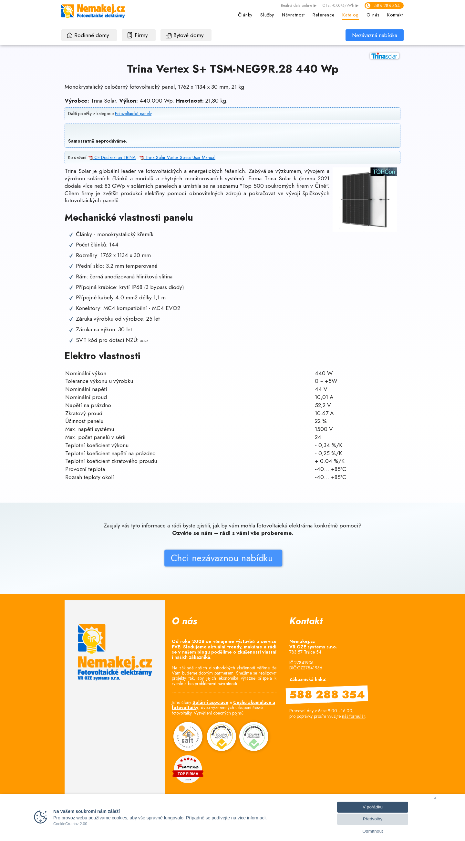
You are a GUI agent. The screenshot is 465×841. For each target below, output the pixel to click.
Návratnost (293, 15)
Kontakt (395, 15)
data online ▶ (298, 5)
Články (245, 15)
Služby (267, 15)
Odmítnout (372, 831)
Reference (324, 15)
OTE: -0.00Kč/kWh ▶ (340, 5)
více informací (251, 817)
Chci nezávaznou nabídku (175, 571)
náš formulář (353, 716)
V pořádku (373, 807)
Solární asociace (210, 702)
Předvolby (372, 818)
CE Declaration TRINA (112, 157)
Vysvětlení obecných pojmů (218, 713)
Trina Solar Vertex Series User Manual (177, 157)
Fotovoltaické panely (133, 113)
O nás (373, 15)
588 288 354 (387, 5)
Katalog (350, 15)
